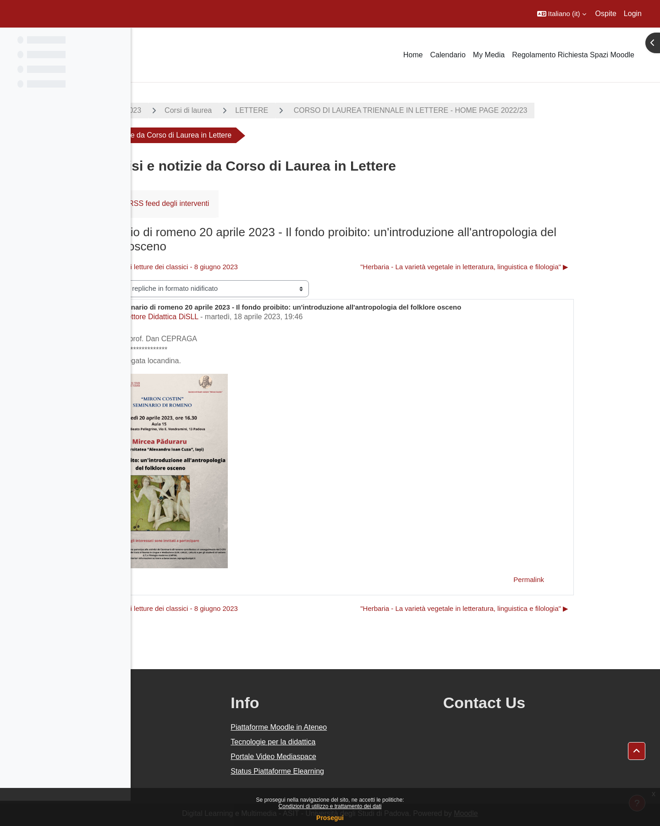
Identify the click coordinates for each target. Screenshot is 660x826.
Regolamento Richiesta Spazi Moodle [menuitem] (573, 55)
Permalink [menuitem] (594, 579)
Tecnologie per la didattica (360, 742)
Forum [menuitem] (164, 203)
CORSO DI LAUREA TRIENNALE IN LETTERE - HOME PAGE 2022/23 (475, 110)
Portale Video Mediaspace (360, 756)
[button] (562, 14)
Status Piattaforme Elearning (364, 771)
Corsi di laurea (253, 110)
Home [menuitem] (413, 55)
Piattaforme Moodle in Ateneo (366, 727)
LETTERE (317, 110)
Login (633, 13)
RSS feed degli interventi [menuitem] (234, 203)
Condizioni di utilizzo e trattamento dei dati (330, 806)
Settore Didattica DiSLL (225, 317)
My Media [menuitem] (489, 55)
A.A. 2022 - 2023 (179, 110)
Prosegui (330, 817)
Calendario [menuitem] (447, 55)
